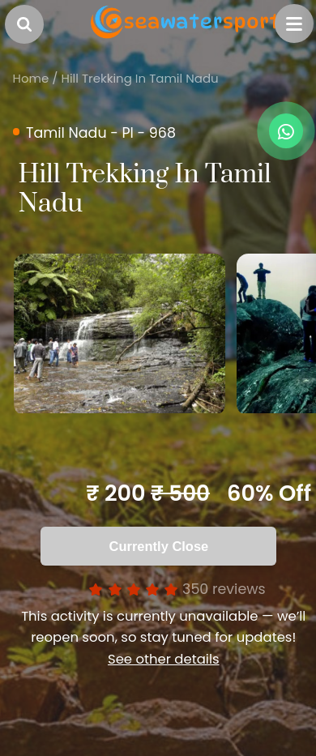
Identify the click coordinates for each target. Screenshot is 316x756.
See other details (164, 659)
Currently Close (159, 546)
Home (31, 78)
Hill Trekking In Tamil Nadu (140, 78)
